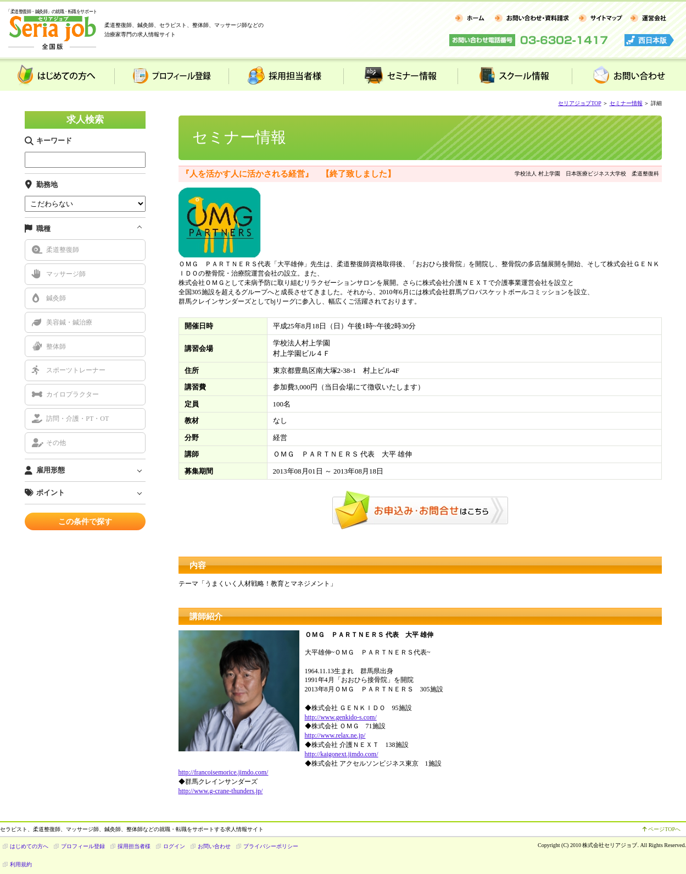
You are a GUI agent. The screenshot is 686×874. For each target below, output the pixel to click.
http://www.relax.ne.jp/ (335, 735)
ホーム (470, 19)
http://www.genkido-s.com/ (341, 717)
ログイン (174, 846)
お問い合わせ (214, 846)
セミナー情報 (400, 75)
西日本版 (652, 40)
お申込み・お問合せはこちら (420, 510)
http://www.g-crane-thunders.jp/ (221, 791)
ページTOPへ (662, 829)
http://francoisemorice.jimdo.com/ (224, 772)
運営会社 (648, 19)
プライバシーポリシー (270, 846)
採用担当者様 (285, 75)
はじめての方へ (57, 75)
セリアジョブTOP (579, 103)
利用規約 (21, 864)
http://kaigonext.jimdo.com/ (341, 754)
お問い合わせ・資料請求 (531, 19)
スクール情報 (515, 75)
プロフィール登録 (171, 75)
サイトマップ (600, 19)
